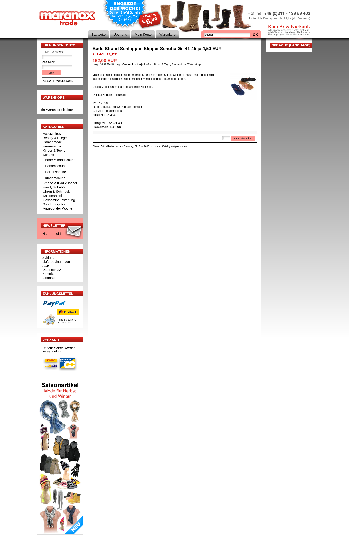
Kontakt (48, 274)
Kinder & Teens (54, 150)
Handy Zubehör (54, 187)
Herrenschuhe (55, 172)
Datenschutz (51, 270)
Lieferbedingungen (56, 261)
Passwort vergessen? (57, 80)
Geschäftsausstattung (59, 200)
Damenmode (52, 142)
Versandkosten (131, 64)
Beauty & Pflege (55, 138)
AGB (45, 265)
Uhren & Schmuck (56, 191)
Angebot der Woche (57, 208)
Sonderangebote (55, 204)
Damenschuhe (56, 166)
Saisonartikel (52, 196)
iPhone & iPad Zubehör (60, 183)
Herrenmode (52, 146)
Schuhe (48, 155)
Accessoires (52, 133)
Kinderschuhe (55, 178)
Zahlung (48, 257)
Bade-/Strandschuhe (60, 160)
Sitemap (48, 278)
